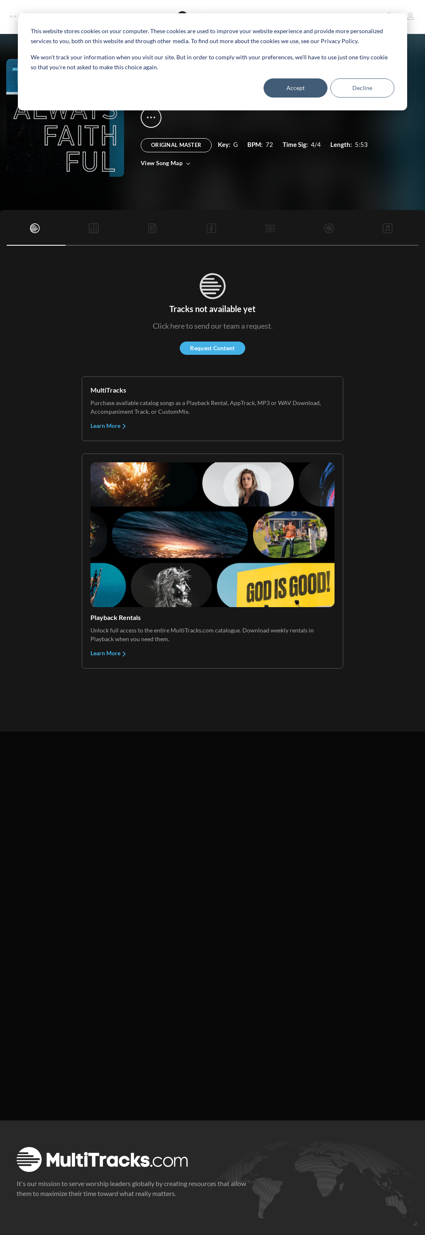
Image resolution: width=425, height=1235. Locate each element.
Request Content (212, 347)
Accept (295, 87)
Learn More (108, 425)
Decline (362, 87)
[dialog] (212, 61)
